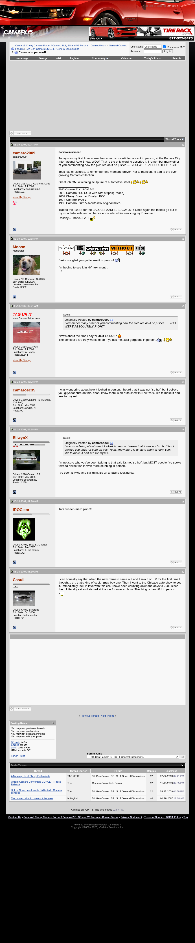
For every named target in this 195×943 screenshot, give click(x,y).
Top (186, 817)
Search (177, 58)
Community (100, 58)
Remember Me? (174, 47)
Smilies (15, 744)
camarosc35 (24, 390)
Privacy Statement (131, 817)
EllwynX (20, 437)
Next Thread (107, 715)
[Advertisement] (97, 95)
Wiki (58, 58)
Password (135, 51)
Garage (43, 58)
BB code (15, 742)
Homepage (22, 58)
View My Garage (22, 197)
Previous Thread (90, 715)
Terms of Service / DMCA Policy (162, 817)
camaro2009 (24, 153)
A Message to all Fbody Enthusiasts (30, 776)
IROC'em (21, 509)
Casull (18, 579)
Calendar (126, 58)
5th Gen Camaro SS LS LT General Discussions (52, 49)
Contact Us (14, 817)
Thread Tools (173, 139)
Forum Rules (18, 755)
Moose (19, 247)
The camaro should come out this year (32, 798)
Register (75, 58)
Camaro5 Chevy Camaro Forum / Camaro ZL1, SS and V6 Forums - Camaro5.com (60, 45)
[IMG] (14, 747)
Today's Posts (152, 58)
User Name (136, 46)
